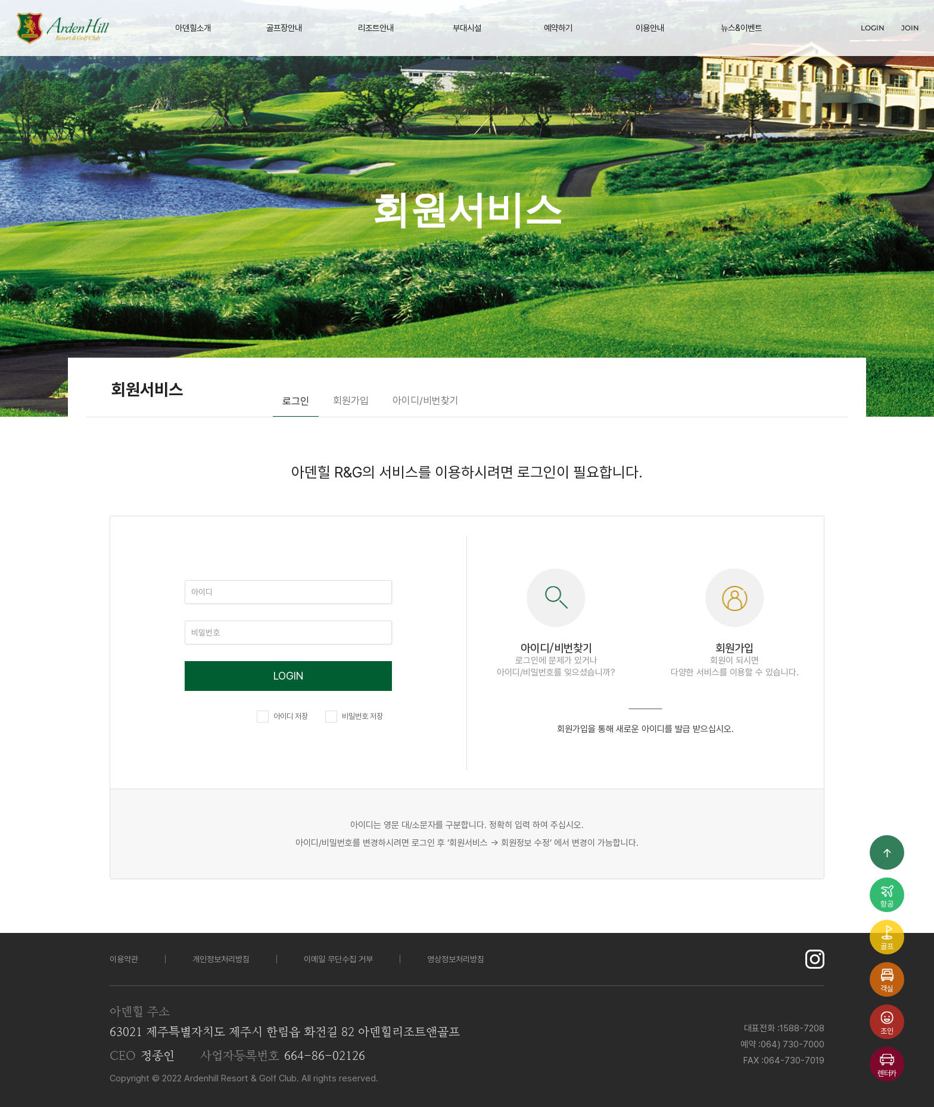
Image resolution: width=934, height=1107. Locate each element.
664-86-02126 (324, 1056)
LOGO (62, 28)
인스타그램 (814, 959)
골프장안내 (284, 28)
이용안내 (650, 28)
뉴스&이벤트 (741, 28)
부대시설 (467, 28)
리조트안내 (376, 28)
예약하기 (558, 28)
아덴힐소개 (193, 28)
